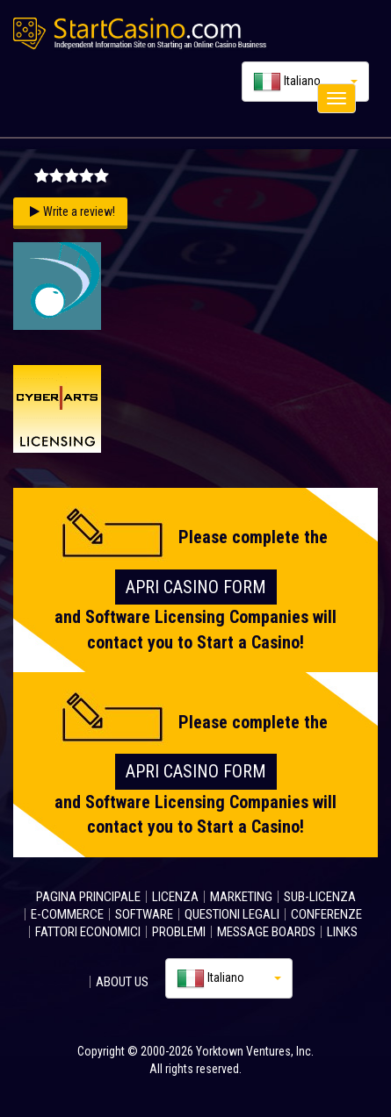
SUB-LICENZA (320, 897)
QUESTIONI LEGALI (232, 914)
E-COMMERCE (67, 914)
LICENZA (175, 897)
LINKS (342, 932)
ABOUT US (122, 982)
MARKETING (241, 897)
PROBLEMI (179, 932)
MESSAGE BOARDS (266, 932)
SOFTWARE (144, 914)
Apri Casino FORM (196, 587)
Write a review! (79, 211)
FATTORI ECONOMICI (88, 932)
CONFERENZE (326, 914)
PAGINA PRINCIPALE (88, 897)
